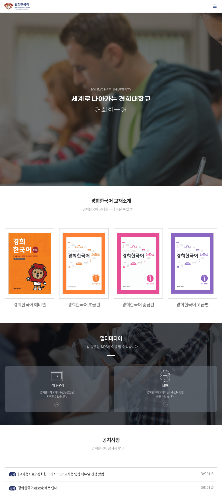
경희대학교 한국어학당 (17, 6)
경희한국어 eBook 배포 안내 (33, 487)
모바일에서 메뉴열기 (214, 6)
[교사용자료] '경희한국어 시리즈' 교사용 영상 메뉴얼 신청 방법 (56, 474)
